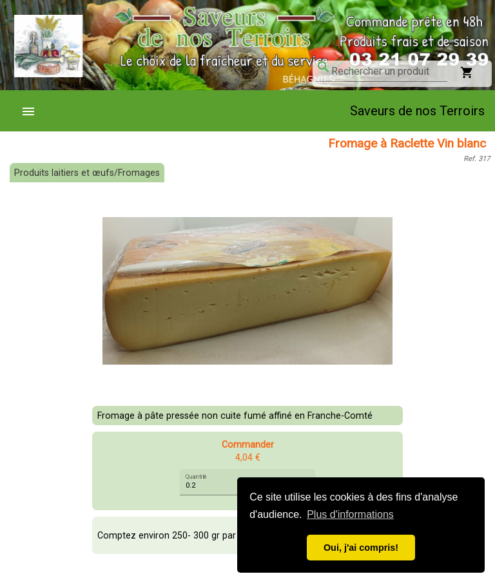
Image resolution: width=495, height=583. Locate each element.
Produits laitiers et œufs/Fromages (87, 172)
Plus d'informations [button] (350, 514)
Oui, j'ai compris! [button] (361, 547)
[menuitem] (33, 110)
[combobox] (389, 71)
